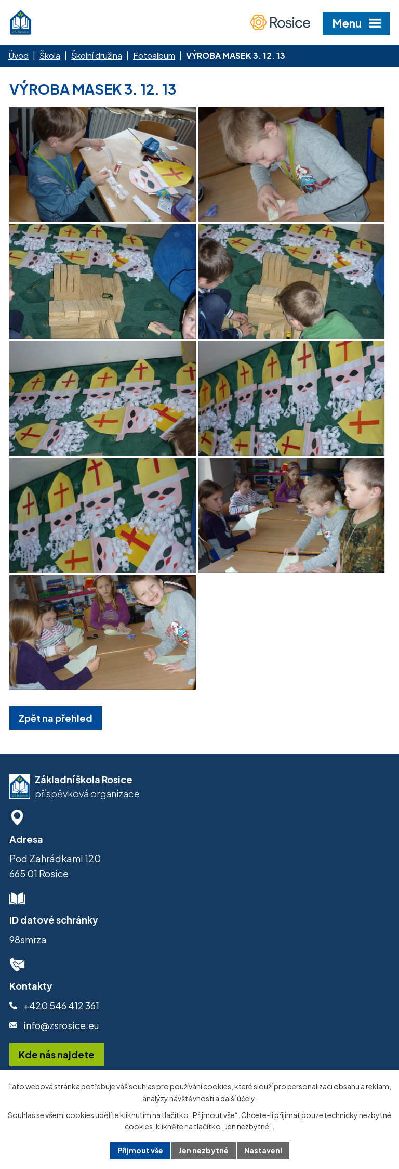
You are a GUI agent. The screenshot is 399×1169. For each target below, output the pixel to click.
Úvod (18, 55)
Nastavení (263, 1150)
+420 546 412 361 (61, 1005)
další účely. (238, 1098)
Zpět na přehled (55, 718)
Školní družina (96, 55)
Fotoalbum (154, 55)
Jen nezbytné (204, 1150)
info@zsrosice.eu (61, 1025)
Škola (49, 55)
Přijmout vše (140, 1150)
